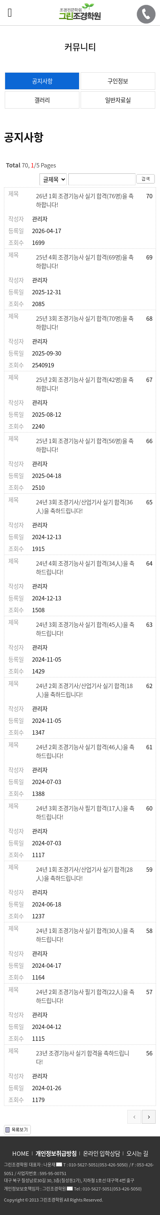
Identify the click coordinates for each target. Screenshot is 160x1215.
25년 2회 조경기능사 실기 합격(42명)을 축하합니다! (85, 384)
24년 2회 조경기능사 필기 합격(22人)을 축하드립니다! (85, 996)
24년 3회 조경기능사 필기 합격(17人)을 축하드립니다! (85, 812)
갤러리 (42, 100)
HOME (20, 1153)
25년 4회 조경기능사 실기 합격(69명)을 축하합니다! (85, 261)
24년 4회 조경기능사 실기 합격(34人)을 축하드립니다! (85, 567)
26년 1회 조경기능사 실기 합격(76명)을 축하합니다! (85, 200)
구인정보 (117, 81)
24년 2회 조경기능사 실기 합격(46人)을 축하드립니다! (85, 751)
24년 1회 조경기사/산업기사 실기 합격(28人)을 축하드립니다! (84, 873)
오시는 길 (137, 1153)
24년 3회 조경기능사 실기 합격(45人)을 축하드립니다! (85, 629)
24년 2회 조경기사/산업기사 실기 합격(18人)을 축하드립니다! (84, 690)
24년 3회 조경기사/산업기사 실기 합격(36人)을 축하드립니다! (84, 506)
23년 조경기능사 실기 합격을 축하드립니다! (82, 1057)
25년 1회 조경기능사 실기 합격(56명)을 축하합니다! (85, 445)
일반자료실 (118, 100)
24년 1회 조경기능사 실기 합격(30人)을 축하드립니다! (85, 935)
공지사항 (42, 81)
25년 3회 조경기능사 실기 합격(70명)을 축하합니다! (85, 322)
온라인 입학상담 (101, 1153)
